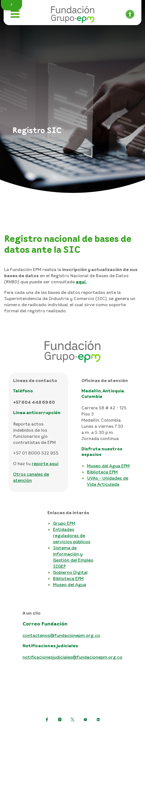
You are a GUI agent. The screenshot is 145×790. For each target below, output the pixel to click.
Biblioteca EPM (102, 472)
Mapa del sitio (73, 750)
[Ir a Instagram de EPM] (60, 719)
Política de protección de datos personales (73, 733)
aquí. (81, 281)
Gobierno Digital (70, 572)
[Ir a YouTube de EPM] (85, 719)
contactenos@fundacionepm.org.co (61, 635)
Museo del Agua (69, 584)
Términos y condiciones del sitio (72, 742)
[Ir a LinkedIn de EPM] (98, 719)
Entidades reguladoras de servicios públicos (71, 535)
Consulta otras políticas (72, 759)
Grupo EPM (64, 523)
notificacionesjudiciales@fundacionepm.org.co (72, 657)
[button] (11, 5)
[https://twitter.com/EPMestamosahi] (72, 719)
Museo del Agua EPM (108, 465)
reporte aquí (45, 463)
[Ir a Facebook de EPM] (47, 719)
